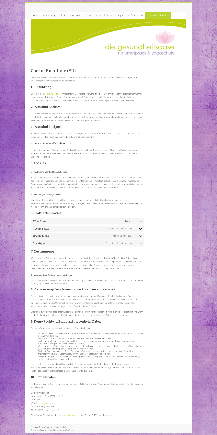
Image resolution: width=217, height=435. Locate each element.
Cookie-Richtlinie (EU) (158, 15)
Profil (63, 15)
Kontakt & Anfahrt (104, 15)
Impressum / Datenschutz (130, 15)
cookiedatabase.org (69, 415)
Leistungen (75, 15)
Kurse (88, 15)
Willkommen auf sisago (44, 15)
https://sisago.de (53, 94)
